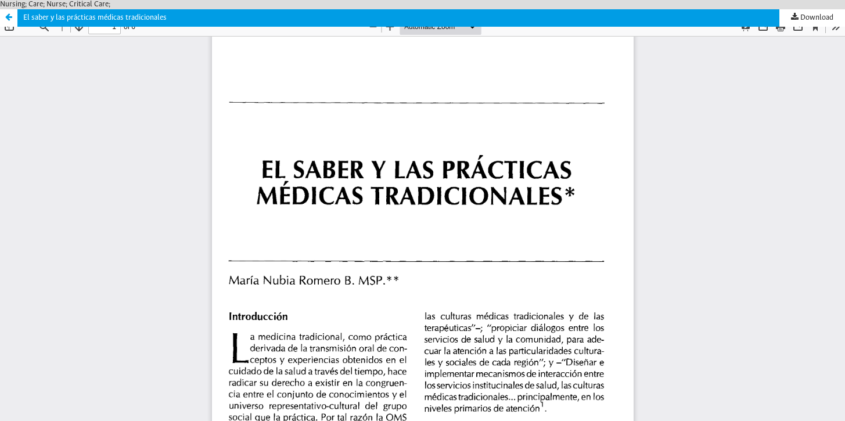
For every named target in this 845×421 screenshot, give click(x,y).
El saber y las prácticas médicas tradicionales (95, 17)
